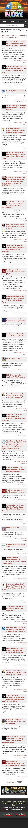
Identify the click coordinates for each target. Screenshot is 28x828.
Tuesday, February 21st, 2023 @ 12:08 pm (21, 171)
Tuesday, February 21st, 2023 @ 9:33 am (22, 461)
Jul (26, 35)
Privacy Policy (6, 803)
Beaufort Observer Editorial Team (22, 553)
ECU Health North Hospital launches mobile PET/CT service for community (16, 722)
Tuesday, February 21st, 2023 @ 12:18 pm (21, 122)
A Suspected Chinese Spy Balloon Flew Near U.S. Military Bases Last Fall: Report (15, 469)
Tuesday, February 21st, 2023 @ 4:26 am (22, 689)
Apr (16, 35)
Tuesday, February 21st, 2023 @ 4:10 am (22, 776)
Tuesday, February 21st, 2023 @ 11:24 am (21, 239)
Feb (10, 35)
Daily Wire (25, 62)
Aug (3, 37)
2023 (3, 35)
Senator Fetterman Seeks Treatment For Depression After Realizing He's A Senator (16, 673)
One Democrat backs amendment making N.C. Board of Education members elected (15, 763)
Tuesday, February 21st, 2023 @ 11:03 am (21, 352)
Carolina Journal (25, 292)
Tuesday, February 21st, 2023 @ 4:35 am (22, 642)
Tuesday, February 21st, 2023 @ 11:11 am (21, 290)
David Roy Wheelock (12, 528)
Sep (6, 37)
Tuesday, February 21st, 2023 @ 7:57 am (22, 621)
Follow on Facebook (17, 803)
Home (4, 21)
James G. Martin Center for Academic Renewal (21, 101)
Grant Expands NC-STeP (13, 358)
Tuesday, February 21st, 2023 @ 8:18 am (22, 538)
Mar (13, 35)
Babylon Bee (25, 148)
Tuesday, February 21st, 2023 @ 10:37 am (21, 369)
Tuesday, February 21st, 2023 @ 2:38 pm (22, 60)
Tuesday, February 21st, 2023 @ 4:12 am (22, 755)
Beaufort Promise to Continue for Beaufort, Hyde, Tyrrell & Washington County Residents (15, 629)
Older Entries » (11, 782)
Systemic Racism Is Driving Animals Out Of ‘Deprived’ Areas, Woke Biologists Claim (15, 650)
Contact (9, 801)
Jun (23, 35)
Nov (13, 37)
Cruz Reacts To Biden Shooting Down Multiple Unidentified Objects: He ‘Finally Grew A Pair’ (16, 44)
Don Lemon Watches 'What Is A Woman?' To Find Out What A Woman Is (15, 226)
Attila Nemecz (25, 644)
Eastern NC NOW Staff (24, 463)
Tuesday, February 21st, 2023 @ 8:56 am (22, 499)
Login (20, 21)
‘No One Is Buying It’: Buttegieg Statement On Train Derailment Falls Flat (16, 108)
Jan (7, 35)
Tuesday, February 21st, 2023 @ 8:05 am (22, 551)
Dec (16, 37)
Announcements (25, 540)
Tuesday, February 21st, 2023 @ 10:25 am (21, 408)
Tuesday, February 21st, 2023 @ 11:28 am (21, 218)
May (20, 35)
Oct (10, 37)
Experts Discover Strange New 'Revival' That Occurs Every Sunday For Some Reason (15, 396)
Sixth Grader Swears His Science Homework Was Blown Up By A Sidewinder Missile (15, 130)
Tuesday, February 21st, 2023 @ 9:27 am (22, 484)
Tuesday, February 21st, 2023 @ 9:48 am (22, 435)
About (15, 801)
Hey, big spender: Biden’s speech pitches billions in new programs (15, 272)
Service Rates (22, 801)
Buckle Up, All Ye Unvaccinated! (16, 91)
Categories (12, 21)
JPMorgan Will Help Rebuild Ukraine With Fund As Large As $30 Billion (15, 609)
